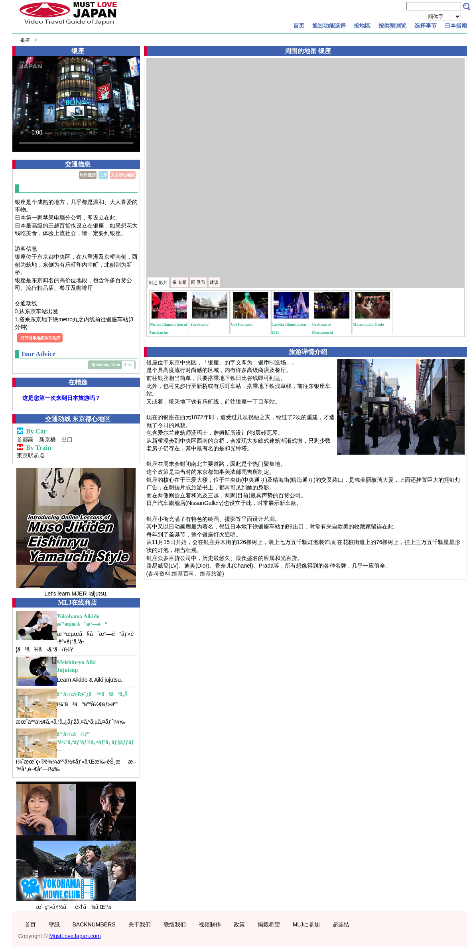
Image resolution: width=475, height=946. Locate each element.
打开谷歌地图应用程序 (41, 338)
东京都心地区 (123, 175)
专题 (179, 282)
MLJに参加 (306, 924)
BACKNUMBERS (94, 924)
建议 (214, 282)
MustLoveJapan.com (75, 936)
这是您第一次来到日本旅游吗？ (61, 398)
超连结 (341, 924)
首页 (298, 25)
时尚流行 (88, 175)
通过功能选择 (329, 25)
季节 (198, 282)
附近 (158, 282)
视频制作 (210, 924)
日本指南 (456, 25)
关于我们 (139, 924)
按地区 (362, 25)
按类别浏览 (392, 25)
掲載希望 (269, 924)
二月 (103, 175)
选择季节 (425, 25)
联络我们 (175, 924)
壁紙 (54, 924)
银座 (25, 40)
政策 (239, 924)
